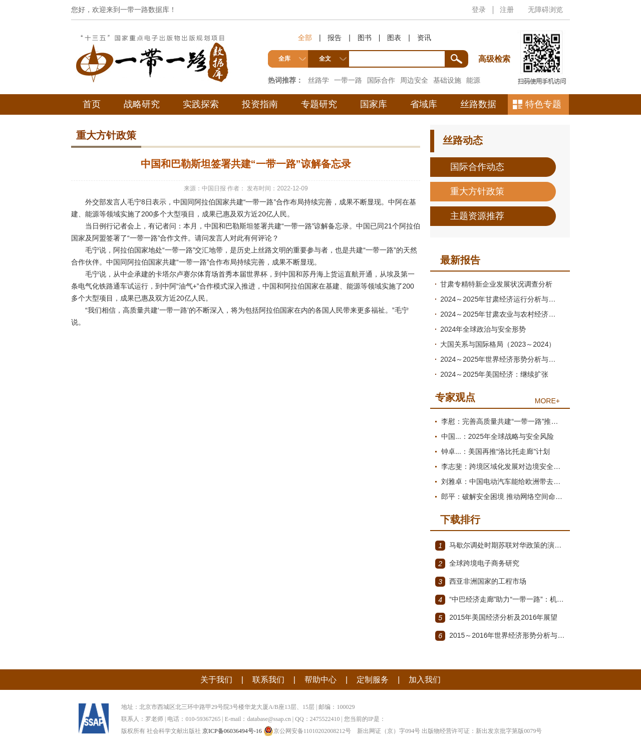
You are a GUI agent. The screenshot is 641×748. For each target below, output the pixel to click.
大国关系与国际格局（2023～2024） (497, 344)
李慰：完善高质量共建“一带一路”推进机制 (503, 421)
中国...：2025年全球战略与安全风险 (497, 436)
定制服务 (373, 679)
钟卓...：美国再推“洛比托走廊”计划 (495, 451)
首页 (92, 104)
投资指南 (260, 104)
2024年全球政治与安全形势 (483, 329)
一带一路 (348, 80)
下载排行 (460, 519)
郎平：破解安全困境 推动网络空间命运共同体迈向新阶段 (503, 496)
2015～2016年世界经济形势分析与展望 (500, 636)
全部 (305, 38)
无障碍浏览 (545, 10)
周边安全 (414, 80)
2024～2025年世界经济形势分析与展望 (501, 359)
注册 (507, 10)
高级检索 (495, 40)
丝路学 (318, 80)
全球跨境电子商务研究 (477, 564)
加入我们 (425, 679)
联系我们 (268, 679)
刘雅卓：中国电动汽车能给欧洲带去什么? (503, 481)
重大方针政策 (477, 191)
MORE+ (547, 401)
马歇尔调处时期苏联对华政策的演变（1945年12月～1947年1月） (500, 546)
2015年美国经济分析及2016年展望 (496, 618)
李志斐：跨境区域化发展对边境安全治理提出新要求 (503, 466)
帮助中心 (320, 679)
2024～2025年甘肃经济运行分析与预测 (501, 299)
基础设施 (447, 80)
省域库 (423, 104)
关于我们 (216, 679)
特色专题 (543, 104)
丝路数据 (478, 104)
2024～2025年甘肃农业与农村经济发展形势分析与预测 (502, 314)
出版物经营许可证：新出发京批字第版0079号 (482, 730)
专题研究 (319, 104)
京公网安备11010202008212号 (307, 731)
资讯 (424, 38)
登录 (479, 10)
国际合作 (381, 80)
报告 (335, 38)
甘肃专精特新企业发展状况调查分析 (496, 284)
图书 (365, 38)
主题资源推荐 (477, 216)
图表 (394, 38)
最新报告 (460, 260)
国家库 (373, 104)
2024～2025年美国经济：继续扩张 (494, 374)
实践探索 (201, 104)
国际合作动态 (477, 167)
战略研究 (142, 104)
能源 (473, 80)
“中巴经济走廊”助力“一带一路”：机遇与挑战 (500, 600)
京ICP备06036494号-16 (232, 730)
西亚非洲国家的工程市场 (480, 582)
